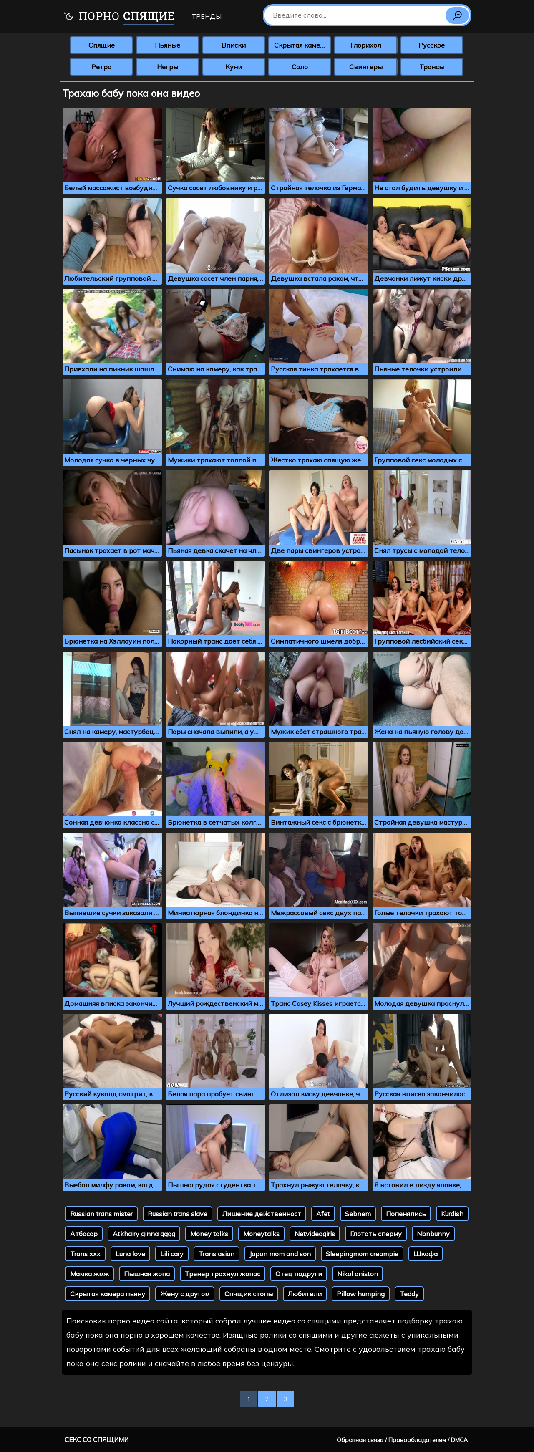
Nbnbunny (433, 1234)
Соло (300, 67)
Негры (167, 67)
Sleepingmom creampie (362, 1254)
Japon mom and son (280, 1254)
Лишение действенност (261, 1214)
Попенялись (406, 1214)
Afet (323, 1214)
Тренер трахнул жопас (222, 1274)
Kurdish (452, 1214)
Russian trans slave (177, 1214)
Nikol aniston (357, 1274)
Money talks (209, 1234)
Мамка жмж (89, 1274)
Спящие (101, 45)
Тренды (206, 16)
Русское (431, 45)
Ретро (101, 67)
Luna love (130, 1254)
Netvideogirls (315, 1234)
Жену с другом (184, 1294)
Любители (305, 1294)
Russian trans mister (101, 1214)
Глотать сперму (376, 1234)
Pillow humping (361, 1294)
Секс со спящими (96, 1440)
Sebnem (358, 1214)
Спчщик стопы (248, 1294)
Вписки (234, 45)
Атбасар (84, 1234)
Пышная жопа (147, 1274)
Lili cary (172, 1254)
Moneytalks (261, 1234)
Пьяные (167, 45)
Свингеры (366, 67)
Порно (118, 17)
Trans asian (216, 1254)
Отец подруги (298, 1274)
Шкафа (425, 1254)
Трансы (431, 67)
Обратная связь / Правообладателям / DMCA (402, 1440)
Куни (233, 67)
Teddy (409, 1294)
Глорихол (365, 45)
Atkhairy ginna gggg (144, 1234)
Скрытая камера (301, 45)
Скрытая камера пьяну (107, 1294)
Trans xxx (85, 1254)
